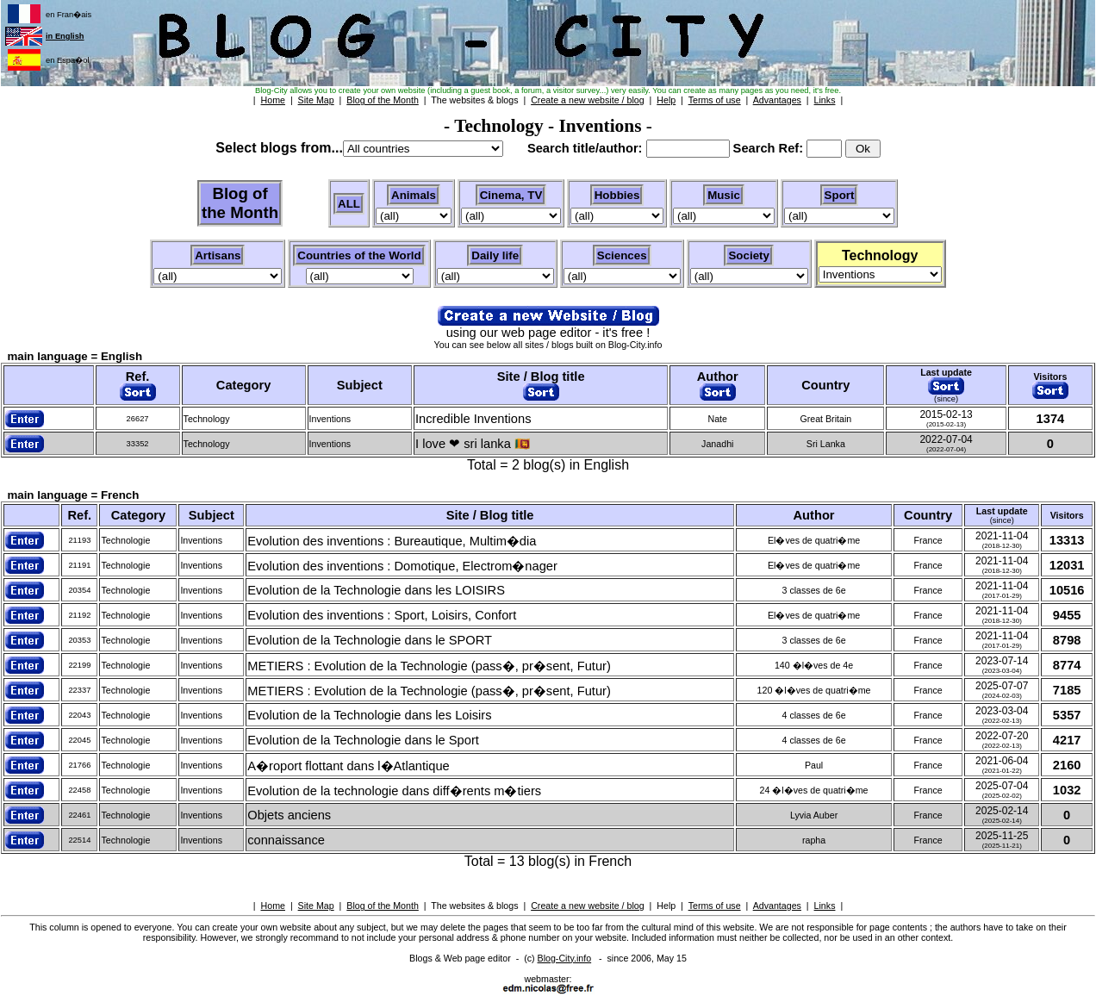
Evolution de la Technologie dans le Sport (363, 740)
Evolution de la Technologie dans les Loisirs (369, 715)
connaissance (286, 840)
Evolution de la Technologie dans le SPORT (369, 640)
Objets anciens (289, 815)
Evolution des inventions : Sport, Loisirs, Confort (381, 615)
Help (666, 905)
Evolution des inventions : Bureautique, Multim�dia (391, 541)
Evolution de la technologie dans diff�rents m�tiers (394, 791)
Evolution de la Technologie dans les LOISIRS (376, 590)
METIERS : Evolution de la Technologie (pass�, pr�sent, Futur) (429, 666)
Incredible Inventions (473, 419)
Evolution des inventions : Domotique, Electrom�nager (402, 566)
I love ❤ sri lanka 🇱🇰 (472, 444)
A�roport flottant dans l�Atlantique (348, 766)
